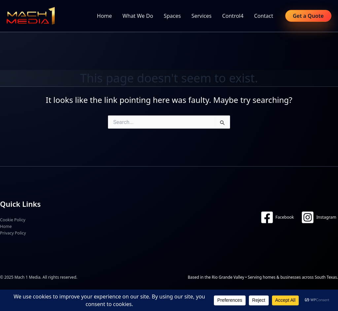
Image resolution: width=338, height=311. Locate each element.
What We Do (137, 15)
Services (201, 15)
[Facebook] (277, 217)
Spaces (172, 15)
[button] (308, 16)
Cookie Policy (12, 220)
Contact (263, 15)
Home (104, 15)
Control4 (233, 15)
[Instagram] (318, 217)
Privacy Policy (13, 233)
